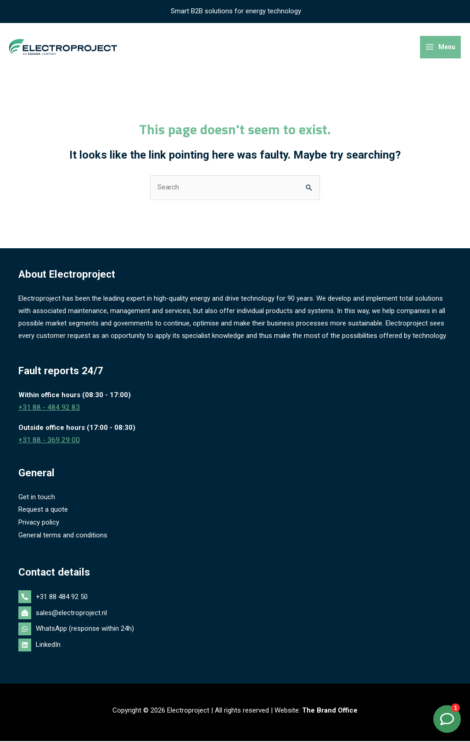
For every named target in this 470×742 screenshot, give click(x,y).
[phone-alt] (235, 599)
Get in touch (36, 500)
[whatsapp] (235, 631)
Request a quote (43, 512)
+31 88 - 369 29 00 (46, 443)
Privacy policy (38, 524)
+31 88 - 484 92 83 (46, 411)
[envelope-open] (235, 615)
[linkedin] (235, 645)
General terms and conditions (62, 537)
